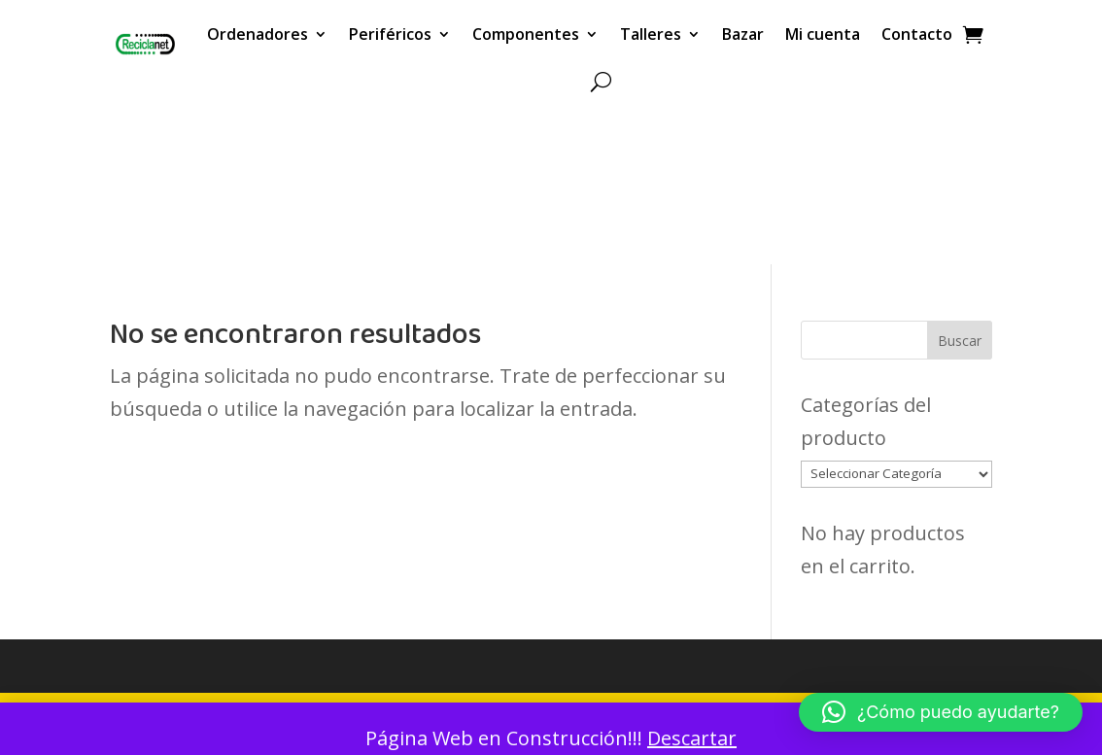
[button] (941, 712)
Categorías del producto (866, 421)
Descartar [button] (692, 738)
